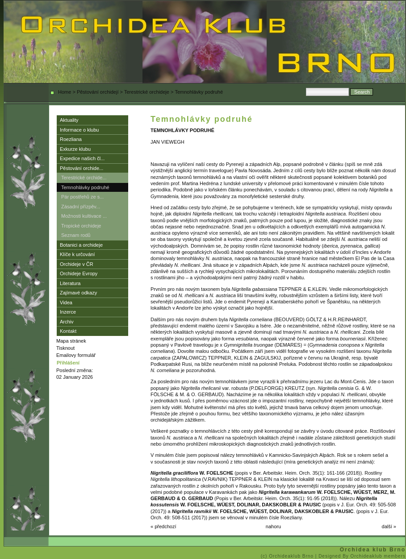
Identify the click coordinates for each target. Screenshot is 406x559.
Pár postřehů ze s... (82, 196)
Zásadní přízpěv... (80, 206)
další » (389, 526)
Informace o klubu (79, 130)
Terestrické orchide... (83, 177)
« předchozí (163, 526)
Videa (66, 302)
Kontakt (68, 331)
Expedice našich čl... (82, 158)
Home (64, 92)
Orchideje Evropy (78, 273)
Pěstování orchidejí (98, 92)
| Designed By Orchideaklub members (360, 556)
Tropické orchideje (81, 225)
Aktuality (69, 120)
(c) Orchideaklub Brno (288, 556)
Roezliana (71, 139)
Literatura (70, 283)
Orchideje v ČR (76, 264)
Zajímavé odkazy (78, 292)
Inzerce (68, 312)
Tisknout (65, 348)
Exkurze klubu (75, 149)
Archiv (67, 321)
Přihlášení (68, 362)
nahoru (273, 526)
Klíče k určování (77, 254)
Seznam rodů (75, 235)
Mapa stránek (71, 341)
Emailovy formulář (76, 355)
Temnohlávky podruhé (85, 187)
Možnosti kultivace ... (84, 216)
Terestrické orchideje (146, 92)
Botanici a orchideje (81, 245)
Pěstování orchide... (81, 168)
